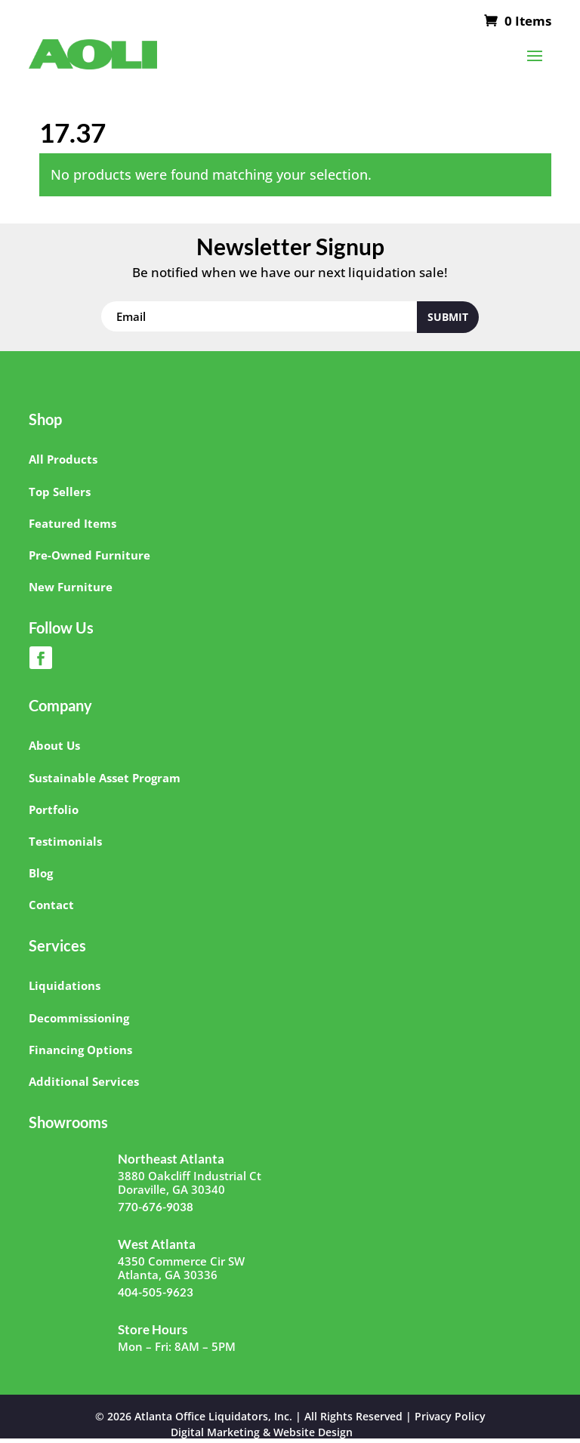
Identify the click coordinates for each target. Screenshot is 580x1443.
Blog (41, 872)
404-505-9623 (155, 1292)
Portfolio (54, 809)
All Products (63, 459)
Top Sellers (60, 491)
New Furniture (71, 586)
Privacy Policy (450, 1416)
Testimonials (65, 841)
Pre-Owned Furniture (89, 555)
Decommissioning (79, 1017)
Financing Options (80, 1049)
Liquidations (64, 985)
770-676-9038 (155, 1206)
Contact (51, 904)
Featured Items (72, 523)
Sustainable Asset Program (104, 777)
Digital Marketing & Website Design (262, 1433)
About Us (54, 745)
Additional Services (84, 1081)
